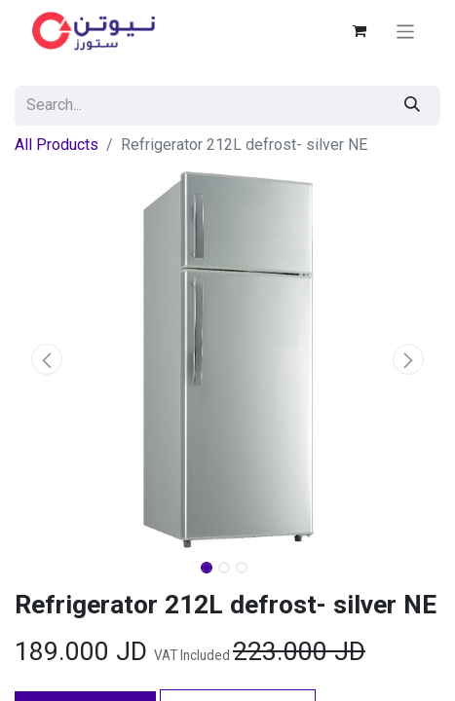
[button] (47, 359)
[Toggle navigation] (406, 31)
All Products (56, 144)
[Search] (412, 106)
